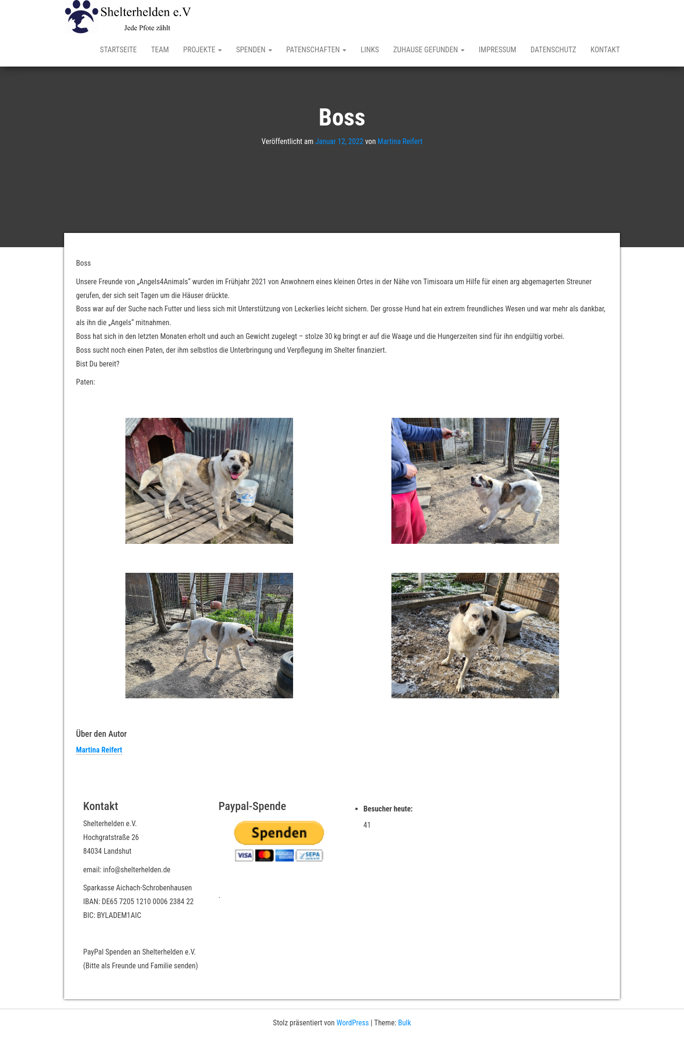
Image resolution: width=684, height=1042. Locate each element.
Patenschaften (316, 49)
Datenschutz (553, 49)
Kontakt (605, 49)
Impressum (497, 49)
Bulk (404, 1022)
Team (160, 49)
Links (370, 49)
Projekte (202, 49)
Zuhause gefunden (429, 49)
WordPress (352, 1022)
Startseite (118, 49)
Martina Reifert (400, 141)
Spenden (254, 49)
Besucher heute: (389, 808)
